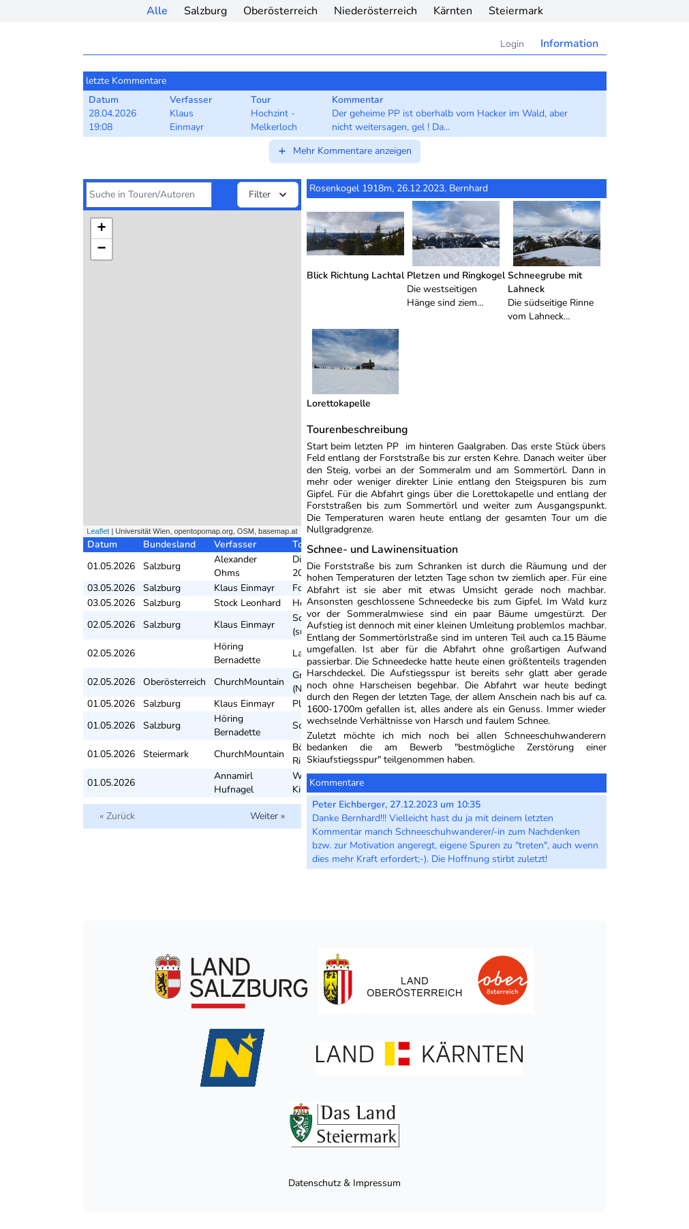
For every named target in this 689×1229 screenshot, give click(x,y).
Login (512, 43)
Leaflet (98, 531)
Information (569, 43)
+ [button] (101, 229)
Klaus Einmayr (244, 587)
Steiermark (516, 10)
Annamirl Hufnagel (234, 782)
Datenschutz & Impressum (344, 1183)
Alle (157, 10)
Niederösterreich (375, 10)
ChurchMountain (249, 681)
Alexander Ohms (235, 566)
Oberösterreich (280, 10)
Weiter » (267, 816)
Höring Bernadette (237, 653)
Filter (269, 195)
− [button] (101, 249)
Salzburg (205, 10)
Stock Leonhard (247, 602)
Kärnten (452, 10)
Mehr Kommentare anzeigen (344, 150)
